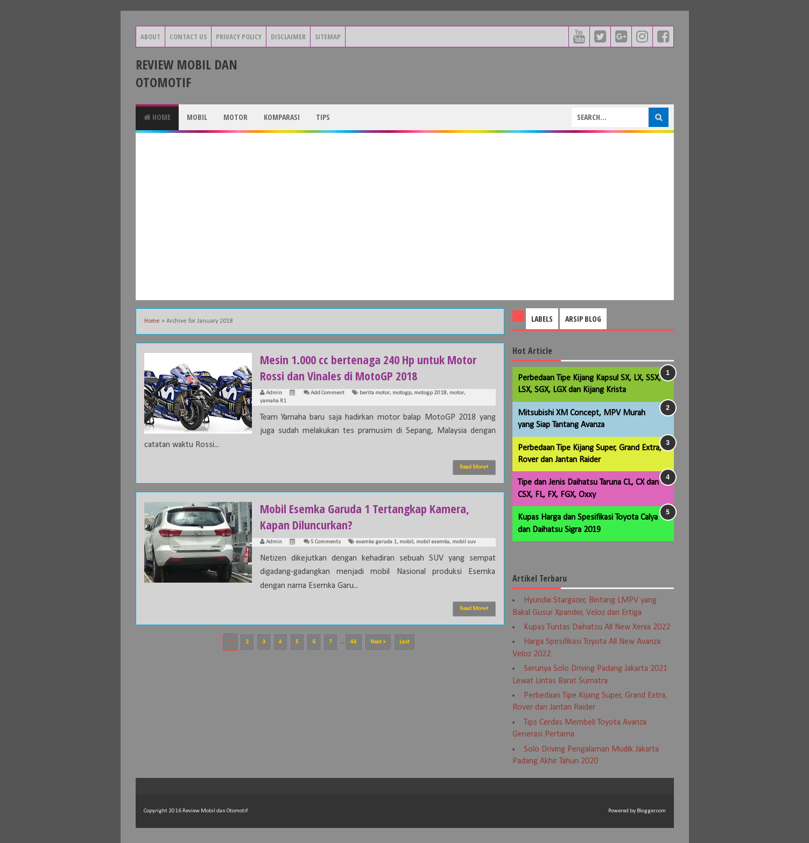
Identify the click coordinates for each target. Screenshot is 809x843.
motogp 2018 (430, 393)
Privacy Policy (239, 36)
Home (157, 117)
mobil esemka (432, 542)
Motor (235, 117)
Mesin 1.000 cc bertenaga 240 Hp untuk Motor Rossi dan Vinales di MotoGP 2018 (368, 367)
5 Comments (326, 542)
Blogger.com (651, 811)
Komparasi (282, 117)
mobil (406, 542)
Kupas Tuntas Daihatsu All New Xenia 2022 (597, 627)
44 (353, 642)
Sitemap (328, 36)
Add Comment (327, 393)
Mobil (197, 117)
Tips (323, 117)
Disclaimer (288, 36)
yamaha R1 (273, 401)
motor (456, 393)
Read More (474, 467)
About (150, 36)
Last (404, 642)
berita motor (375, 393)
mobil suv (464, 542)
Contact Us (188, 36)
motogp (401, 393)
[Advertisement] (405, 216)
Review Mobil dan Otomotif (186, 73)
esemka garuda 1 (376, 542)
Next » (378, 642)
